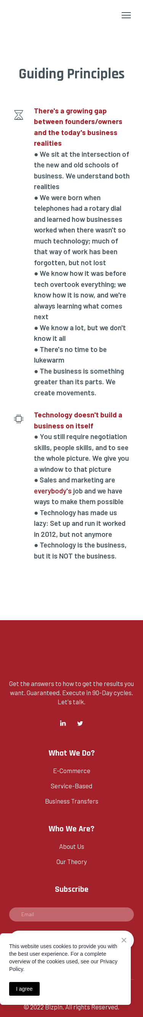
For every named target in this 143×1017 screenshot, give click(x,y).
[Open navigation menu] (126, 15)
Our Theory (71, 861)
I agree (24, 989)
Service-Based (71, 785)
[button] (63, 723)
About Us (71, 846)
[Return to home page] (34, 15)
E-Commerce (71, 770)
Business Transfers (71, 801)
